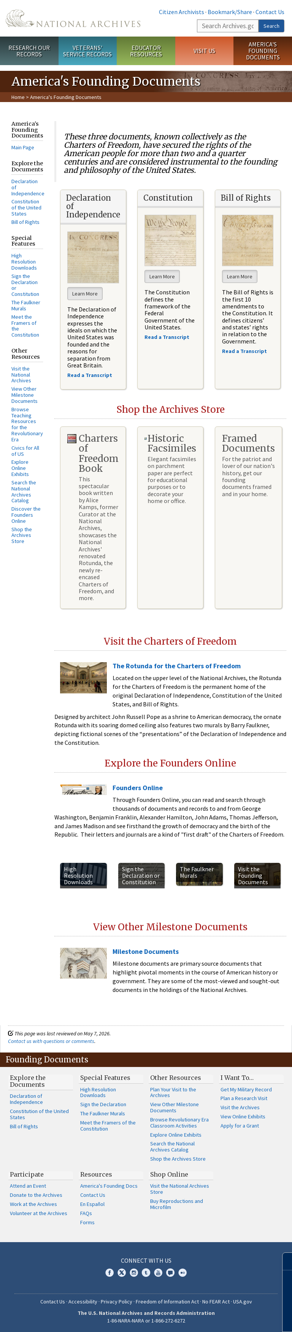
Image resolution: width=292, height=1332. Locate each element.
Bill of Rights (25, 222)
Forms (87, 1222)
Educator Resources (146, 51)
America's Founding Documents (263, 50)
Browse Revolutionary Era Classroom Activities (179, 1122)
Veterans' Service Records (87, 51)
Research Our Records (29, 51)
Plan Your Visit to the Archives (173, 1092)
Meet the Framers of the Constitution (25, 325)
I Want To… (237, 1077)
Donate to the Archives (36, 1194)
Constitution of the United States (26, 207)
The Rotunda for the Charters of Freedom (177, 665)
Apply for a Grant (240, 1125)
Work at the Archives (33, 1204)
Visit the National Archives (21, 374)
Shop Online (169, 1174)
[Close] (283, 1261)
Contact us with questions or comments (51, 1041)
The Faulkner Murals (25, 305)
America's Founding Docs (109, 1185)
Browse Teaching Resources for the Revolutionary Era (27, 424)
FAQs (86, 1213)
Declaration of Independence (26, 1098)
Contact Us (270, 12)
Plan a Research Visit (244, 1098)
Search (271, 25)
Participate (27, 1174)
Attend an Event (28, 1185)
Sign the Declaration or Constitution (25, 285)
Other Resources (175, 1077)
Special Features (105, 1077)
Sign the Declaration (103, 1104)
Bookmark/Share (230, 12)
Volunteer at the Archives (38, 1213)
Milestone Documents (146, 951)
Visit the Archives (240, 1107)
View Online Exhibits (243, 1116)
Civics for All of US (25, 450)
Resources (96, 1174)
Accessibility (82, 1301)
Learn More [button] (85, 293)
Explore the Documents (28, 1081)
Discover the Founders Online (26, 514)
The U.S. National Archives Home (73, 18)
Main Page (22, 147)
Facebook (109, 1272)
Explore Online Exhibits (20, 468)
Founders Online (138, 787)
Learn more (224, 1318)
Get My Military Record (246, 1089)
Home (18, 97)
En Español (92, 1204)
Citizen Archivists (181, 12)
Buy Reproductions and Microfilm (176, 1204)
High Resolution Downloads (24, 261)
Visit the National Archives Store (179, 1188)
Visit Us (204, 50)
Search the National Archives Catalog (23, 491)
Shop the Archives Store (21, 535)
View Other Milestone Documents (24, 394)
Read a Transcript (245, 351)
